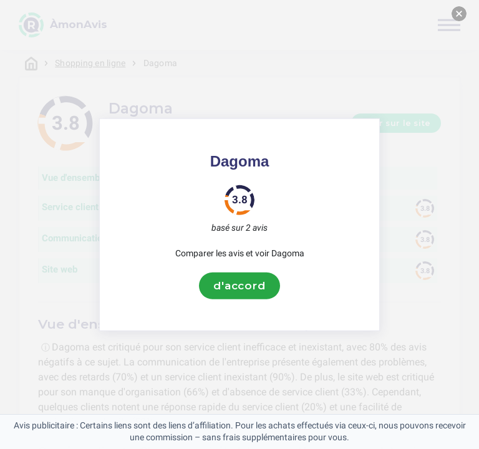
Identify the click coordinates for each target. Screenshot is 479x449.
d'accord (239, 285)
